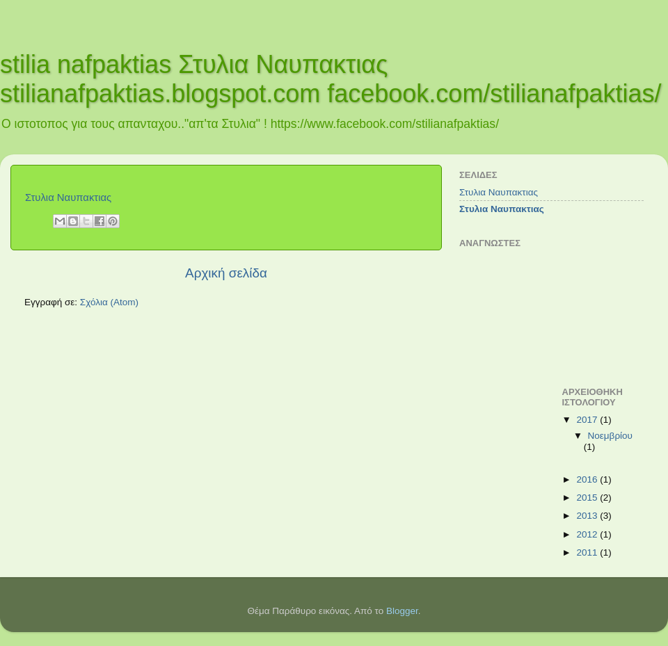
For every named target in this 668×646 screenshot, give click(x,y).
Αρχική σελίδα (226, 273)
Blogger (402, 611)
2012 (588, 534)
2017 (588, 419)
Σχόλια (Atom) (109, 302)
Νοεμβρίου (610, 435)
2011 (588, 552)
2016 (588, 479)
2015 (588, 497)
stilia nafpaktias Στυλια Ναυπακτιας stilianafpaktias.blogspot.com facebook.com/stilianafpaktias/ (331, 79)
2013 (588, 515)
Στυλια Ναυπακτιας (68, 197)
